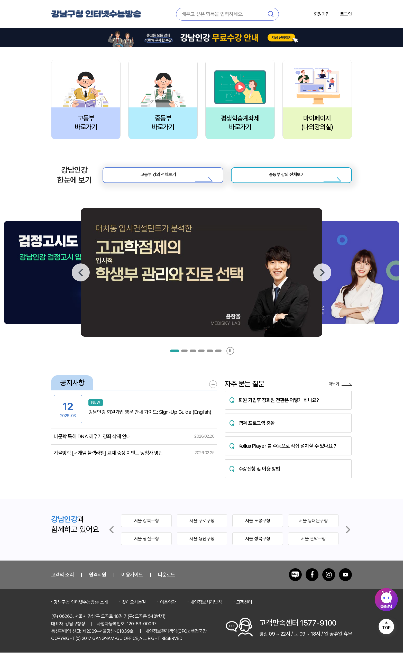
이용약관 (168, 609)
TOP (386, 627)
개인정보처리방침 (206, 609)
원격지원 (97, 582)
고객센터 (244, 609)
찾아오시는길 (134, 609)
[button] (174, 358)
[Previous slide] (111, 537)
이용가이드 (132, 582)
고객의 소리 (62, 582)
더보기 (340, 392)
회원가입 (322, 14)
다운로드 (166, 582)
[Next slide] (348, 537)
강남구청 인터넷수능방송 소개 (81, 609)
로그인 (346, 14)
